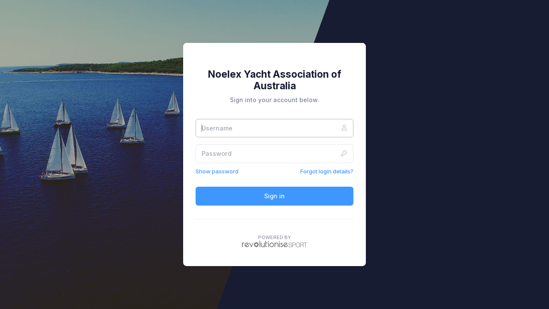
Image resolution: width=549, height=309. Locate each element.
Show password (217, 171)
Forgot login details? (326, 171)
